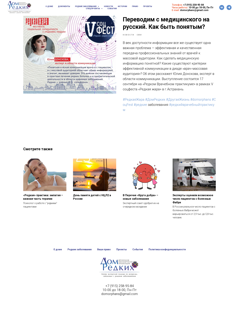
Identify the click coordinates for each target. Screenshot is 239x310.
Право (135, 6)
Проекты (147, 6)
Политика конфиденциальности (167, 249)
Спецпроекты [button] (93, 8)
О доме (49, 6)
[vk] (221, 7)
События (112, 8)
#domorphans (200, 100)
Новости (108, 6)
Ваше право (104, 249)
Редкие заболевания (80, 249)
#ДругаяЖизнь (178, 100)
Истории (122, 6)
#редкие (140, 105)
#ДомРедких (155, 100)
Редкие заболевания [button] (86, 6)
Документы (64, 6)
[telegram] (229, 7)
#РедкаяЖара (133, 100)
